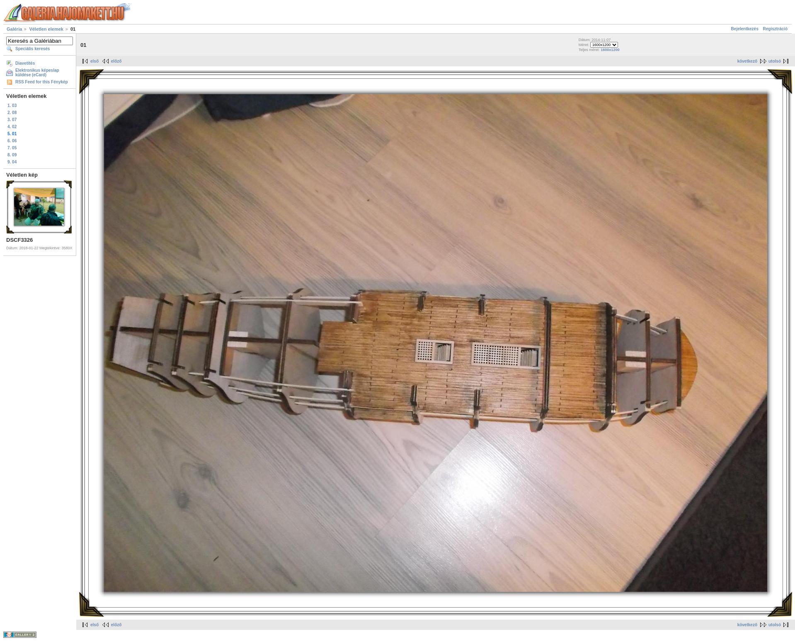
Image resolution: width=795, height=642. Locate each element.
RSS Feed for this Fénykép (41, 82)
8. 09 (12, 155)
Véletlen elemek (46, 29)
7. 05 (12, 148)
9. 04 (12, 162)
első (94, 61)
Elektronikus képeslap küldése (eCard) (37, 72)
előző (116, 61)
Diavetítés (25, 63)
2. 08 (12, 112)
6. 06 (12, 141)
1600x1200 (610, 50)
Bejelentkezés (745, 29)
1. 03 (12, 105)
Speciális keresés (32, 48)
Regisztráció (775, 29)
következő (747, 61)
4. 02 (12, 126)
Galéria (14, 29)
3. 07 (12, 119)
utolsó (774, 61)
